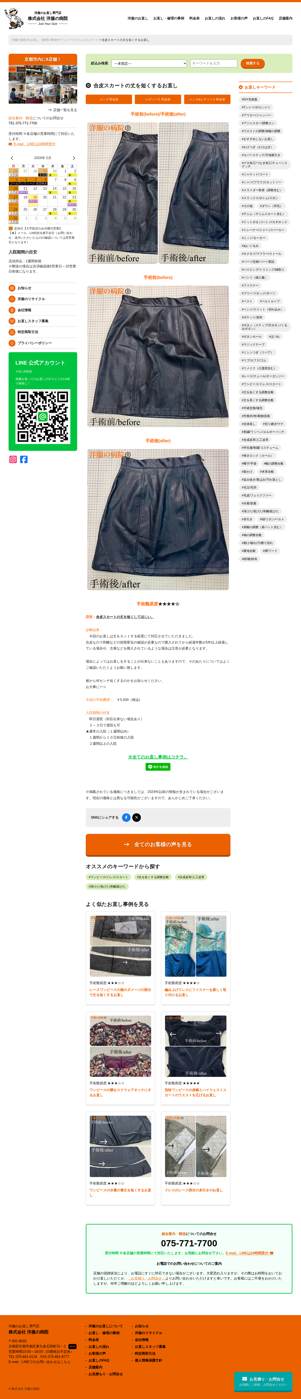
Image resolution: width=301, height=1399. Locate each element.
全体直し (250, 424)
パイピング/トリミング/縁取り (264, 269)
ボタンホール (253, 336)
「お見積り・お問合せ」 (146, 1278)
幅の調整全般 (274, 463)
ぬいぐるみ (251, 245)
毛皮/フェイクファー (257, 495)
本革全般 (268, 471)
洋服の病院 (19, 40)
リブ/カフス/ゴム (255, 360)
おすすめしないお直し (259, 139)
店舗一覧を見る (65, 110)
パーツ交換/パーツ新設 (259, 261)
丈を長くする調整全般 (259, 400)
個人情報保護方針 (148, 1360)
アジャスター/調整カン (259, 123)
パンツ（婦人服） (256, 277)
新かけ (248, 471)
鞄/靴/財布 (250, 559)
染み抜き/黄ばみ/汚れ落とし (262, 479)
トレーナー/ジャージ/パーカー (264, 230)
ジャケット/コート (256, 174)
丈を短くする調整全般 (154, 877)
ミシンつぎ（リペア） (259, 352)
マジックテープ (254, 344)
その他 (248, 206)
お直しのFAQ (263, 18)
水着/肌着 (250, 503)
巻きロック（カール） (259, 455)
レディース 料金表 (158, 99)
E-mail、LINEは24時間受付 (35, 144)
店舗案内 (285, 18)
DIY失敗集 (250, 99)
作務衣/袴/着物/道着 (257, 416)
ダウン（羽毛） (272, 206)
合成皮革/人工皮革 (191, 877)
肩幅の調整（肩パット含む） (263, 527)
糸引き (248, 519)
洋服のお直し (138, 18)
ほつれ (275, 336)
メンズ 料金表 (108, 99)
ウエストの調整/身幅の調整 (262, 131)
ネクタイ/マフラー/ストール (262, 253)
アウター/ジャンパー (257, 115)
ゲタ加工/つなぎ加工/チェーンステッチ (264, 164)
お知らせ (24, 288)
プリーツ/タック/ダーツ (259, 293)
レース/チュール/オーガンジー (264, 376)
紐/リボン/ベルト (273, 519)
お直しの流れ (215, 18)
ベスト (248, 301)
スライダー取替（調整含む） (263, 190)
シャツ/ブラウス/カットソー (262, 182)
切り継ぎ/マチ (274, 424)
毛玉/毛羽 (250, 487)
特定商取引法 (28, 332)
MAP (72, 1346)
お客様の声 (239, 18)
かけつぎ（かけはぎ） (259, 147)
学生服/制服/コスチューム (261, 447)
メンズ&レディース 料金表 (207, 99)
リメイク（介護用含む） (260, 368)
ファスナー (251, 285)
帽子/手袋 (250, 463)
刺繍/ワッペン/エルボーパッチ (264, 432)
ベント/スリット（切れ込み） (263, 309)
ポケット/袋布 (253, 317)
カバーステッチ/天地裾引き (262, 155)
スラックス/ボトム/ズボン (261, 198)
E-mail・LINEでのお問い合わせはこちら (40, 1362)
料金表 (194, 18)
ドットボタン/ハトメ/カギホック (265, 222)
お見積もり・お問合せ (106, 1374)
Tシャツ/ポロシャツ (257, 107)
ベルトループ (271, 301)
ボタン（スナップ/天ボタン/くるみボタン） (264, 326)
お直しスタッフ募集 (33, 321)
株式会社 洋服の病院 (48, 18)
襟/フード (271, 551)
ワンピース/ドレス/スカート (79, 40)
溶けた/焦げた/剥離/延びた (108, 886)
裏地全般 (250, 551)
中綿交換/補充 (253, 408)
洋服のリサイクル (31, 299)
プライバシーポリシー (35, 343)
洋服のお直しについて (106, 1326)
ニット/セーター (254, 238)
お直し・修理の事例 (168, 18)
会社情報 (24, 310)
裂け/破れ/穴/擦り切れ (258, 543)
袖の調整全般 (253, 535)
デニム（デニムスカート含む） (265, 214)
